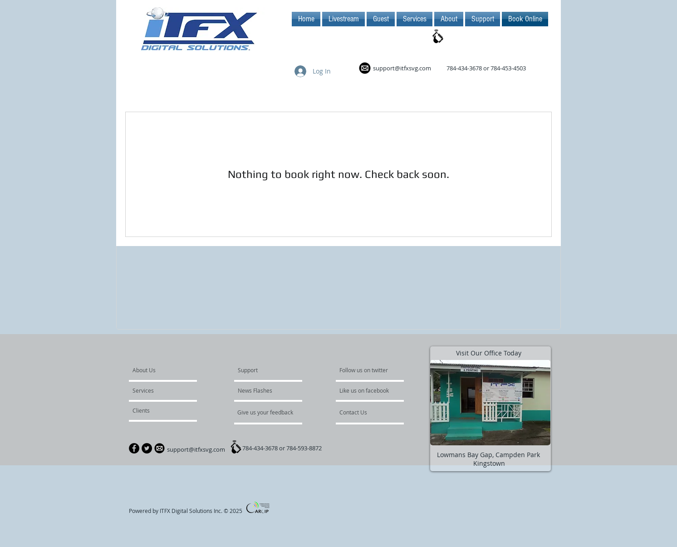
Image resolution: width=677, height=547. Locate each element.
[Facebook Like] (301, 511)
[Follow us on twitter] (364, 370)
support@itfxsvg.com (402, 68)
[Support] (259, 370)
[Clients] (157, 410)
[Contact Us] (366, 412)
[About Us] (167, 370)
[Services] (158, 390)
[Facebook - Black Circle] (134, 448)
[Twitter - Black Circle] (147, 448)
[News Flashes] (264, 390)
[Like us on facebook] (366, 390)
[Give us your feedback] (270, 412)
